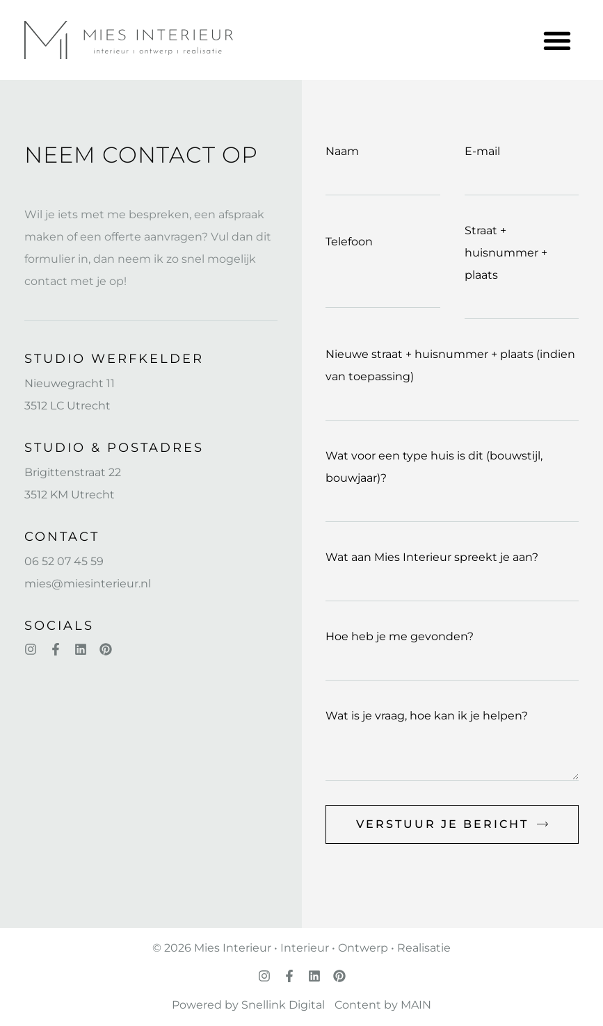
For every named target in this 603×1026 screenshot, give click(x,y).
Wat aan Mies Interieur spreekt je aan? (431, 557)
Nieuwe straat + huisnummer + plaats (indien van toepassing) (450, 365)
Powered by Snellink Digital (248, 1004)
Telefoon (349, 241)
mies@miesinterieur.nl (87, 583)
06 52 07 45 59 (64, 561)
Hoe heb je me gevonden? (399, 636)
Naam (342, 151)
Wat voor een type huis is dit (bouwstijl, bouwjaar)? (433, 466)
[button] (557, 40)
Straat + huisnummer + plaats (506, 253)
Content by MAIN (383, 1004)
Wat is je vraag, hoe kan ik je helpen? (426, 715)
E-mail (482, 151)
